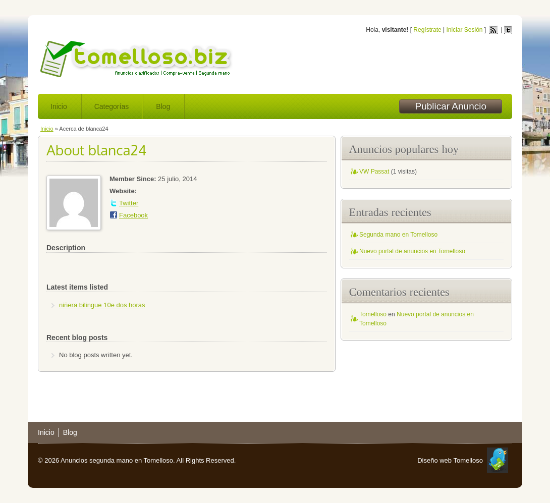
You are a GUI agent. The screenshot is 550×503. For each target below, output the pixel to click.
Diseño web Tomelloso (450, 460)
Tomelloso (373, 314)
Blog (163, 106)
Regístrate (427, 29)
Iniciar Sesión (464, 29)
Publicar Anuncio (450, 106)
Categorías (111, 106)
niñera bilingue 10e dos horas (102, 305)
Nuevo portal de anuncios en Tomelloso (412, 251)
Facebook (133, 215)
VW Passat (374, 171)
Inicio (58, 106)
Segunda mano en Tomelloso (398, 234)
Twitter (128, 203)
